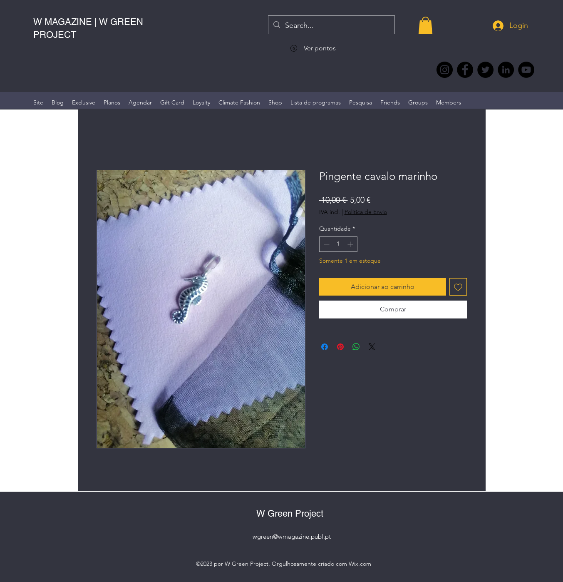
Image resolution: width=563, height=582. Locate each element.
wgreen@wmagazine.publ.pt (292, 536)
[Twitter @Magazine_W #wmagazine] (485, 70)
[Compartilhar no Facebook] (325, 347)
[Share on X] (372, 347)
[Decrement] (325, 244)
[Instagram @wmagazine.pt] (445, 70)
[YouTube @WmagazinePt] (526, 70)
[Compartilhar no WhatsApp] (356, 347)
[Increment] (351, 244)
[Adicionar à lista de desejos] (458, 287)
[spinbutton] (338, 244)
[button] (425, 25)
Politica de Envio (366, 212)
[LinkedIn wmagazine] (506, 70)
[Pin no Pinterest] (340, 347)
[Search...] (331, 26)
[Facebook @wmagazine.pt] (465, 70)
